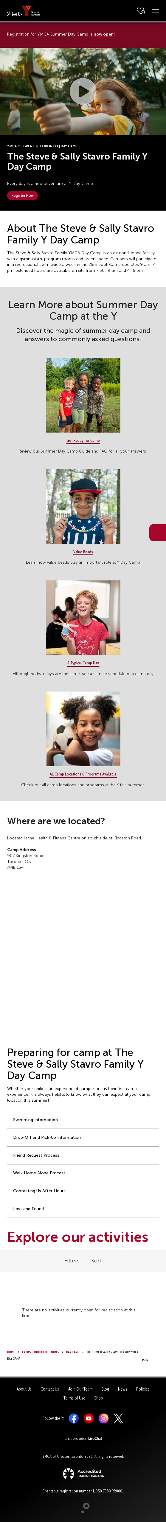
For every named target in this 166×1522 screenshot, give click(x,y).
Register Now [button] (23, 195)
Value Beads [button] (83, 551)
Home (11, 1351)
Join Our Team (80, 1389)
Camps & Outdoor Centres (40, 1351)
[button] (83, 91)
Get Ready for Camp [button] (83, 440)
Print (147, 1355)
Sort (96, 1261)
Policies (143, 1389)
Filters (72, 1261)
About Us (24, 1389)
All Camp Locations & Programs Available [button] (83, 774)
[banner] (24, 10)
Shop (98, 1398)
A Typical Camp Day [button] (83, 662)
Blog (105, 1389)
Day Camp (72, 1351)
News (122, 1389)
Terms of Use (74, 1398)
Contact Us (50, 1389)
